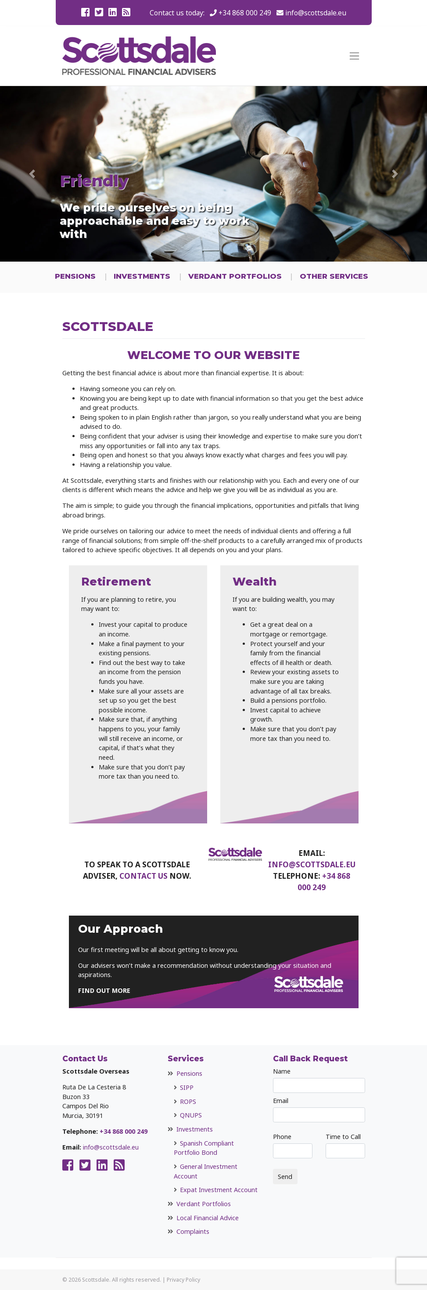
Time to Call (345, 1145)
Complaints (192, 1231)
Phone (292, 1145)
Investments (142, 276)
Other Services (334, 276)
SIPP (187, 1087)
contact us (143, 876)
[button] (32, 174)
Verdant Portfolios (235, 276)
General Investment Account (205, 1171)
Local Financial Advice (207, 1218)
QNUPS (191, 1115)
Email (319, 1109)
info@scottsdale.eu (315, 13)
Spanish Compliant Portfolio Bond (204, 1148)
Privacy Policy (183, 1279)
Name (319, 1080)
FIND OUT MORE (104, 990)
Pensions (75, 276)
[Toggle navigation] (354, 56)
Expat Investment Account (219, 1190)
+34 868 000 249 (245, 13)
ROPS (188, 1101)
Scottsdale (95, 1279)
